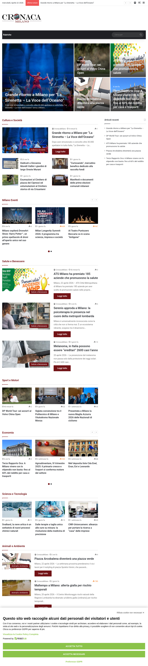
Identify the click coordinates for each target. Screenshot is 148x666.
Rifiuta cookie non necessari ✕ (130, 612)
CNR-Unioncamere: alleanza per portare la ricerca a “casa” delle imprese (82, 527)
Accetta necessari (74, 654)
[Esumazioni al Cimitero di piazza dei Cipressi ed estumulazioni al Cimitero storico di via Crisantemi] (10, 180)
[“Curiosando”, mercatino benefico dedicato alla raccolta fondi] (60, 163)
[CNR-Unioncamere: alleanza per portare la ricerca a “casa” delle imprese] (83, 509)
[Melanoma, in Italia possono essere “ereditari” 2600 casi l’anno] (26, 354)
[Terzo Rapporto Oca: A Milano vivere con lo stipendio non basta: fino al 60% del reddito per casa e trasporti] (17, 448)
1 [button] (49, 251)
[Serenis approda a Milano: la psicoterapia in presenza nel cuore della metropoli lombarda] (26, 316)
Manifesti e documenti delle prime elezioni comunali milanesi (81, 182)
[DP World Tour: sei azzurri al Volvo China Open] (92, 60)
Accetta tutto (74, 646)
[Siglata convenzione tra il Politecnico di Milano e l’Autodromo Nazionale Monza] (50, 396)
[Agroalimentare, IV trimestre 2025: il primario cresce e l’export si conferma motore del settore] (50, 448)
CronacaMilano (60, 129)
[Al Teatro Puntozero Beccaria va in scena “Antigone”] (83, 215)
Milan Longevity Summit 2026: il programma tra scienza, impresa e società (49, 234)
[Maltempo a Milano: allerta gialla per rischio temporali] (16, 588)
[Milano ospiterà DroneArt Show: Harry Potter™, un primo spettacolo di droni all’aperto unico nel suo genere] (17, 215)
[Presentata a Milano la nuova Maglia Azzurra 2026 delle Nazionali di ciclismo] (83, 396)
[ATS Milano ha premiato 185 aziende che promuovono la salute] (26, 281)
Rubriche (7, 35)
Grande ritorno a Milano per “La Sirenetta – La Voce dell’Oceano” (67, 3)
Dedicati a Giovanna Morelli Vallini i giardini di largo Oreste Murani (33, 166)
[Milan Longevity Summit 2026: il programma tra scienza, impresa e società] (50, 215)
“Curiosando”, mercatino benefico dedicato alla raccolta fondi (82, 166)
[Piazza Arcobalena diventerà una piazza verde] (92, 94)
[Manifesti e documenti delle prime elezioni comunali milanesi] (60, 180)
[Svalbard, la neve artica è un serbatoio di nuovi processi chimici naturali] (17, 509)
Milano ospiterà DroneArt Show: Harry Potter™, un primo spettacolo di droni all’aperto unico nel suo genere (15, 237)
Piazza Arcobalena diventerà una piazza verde (90, 103)
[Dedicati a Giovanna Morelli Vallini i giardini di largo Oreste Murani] (10, 163)
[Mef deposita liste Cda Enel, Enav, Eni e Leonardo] (83, 448)
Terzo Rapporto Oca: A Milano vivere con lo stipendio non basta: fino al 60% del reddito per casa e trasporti (128, 99)
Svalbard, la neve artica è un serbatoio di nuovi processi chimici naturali (16, 527)
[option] (74, 77)
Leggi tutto (60, 151)
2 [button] (51, 251)
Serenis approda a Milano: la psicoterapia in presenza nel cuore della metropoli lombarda (74, 312)
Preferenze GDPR (74, 662)
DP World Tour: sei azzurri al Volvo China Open (91, 69)
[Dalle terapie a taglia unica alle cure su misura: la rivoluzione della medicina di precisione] (50, 509)
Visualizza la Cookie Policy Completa (20, 634)
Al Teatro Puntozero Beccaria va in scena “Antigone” (79, 234)
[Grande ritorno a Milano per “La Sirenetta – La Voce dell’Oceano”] (38, 77)
